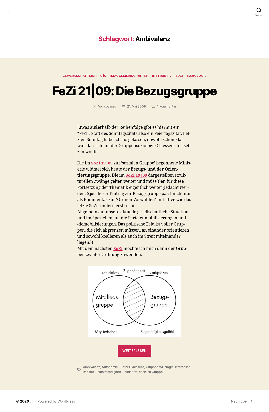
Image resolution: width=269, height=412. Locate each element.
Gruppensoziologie (159, 367)
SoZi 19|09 (102, 163)
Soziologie (197, 76)
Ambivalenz (91, 367)
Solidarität (130, 372)
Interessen (182, 367)
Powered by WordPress (56, 401)
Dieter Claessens (131, 367)
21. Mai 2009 (136, 107)
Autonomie (110, 367)
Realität (88, 372)
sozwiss (110, 107)
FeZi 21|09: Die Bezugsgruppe (135, 90)
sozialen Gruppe (151, 372)
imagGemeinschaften (130, 76)
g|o (103, 76)
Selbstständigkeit (108, 372)
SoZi (180, 76)
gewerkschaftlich (79, 76)
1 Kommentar (166, 107)
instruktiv (162, 76)
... (9, 9)
